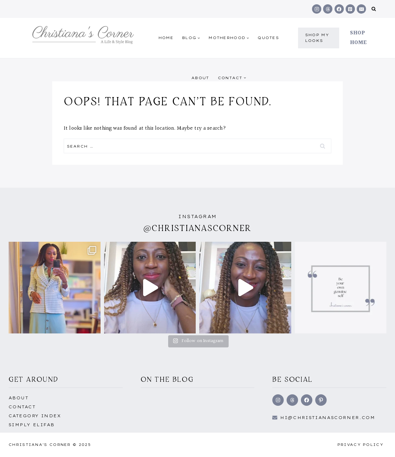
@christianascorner (197, 228)
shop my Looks (317, 38)
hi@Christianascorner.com (327, 417)
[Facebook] (339, 9)
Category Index (35, 415)
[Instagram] (316, 9)
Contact (22, 406)
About (200, 78)
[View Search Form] (374, 9)
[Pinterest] (350, 9)
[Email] (361, 9)
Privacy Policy (360, 444)
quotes (268, 37)
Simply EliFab (32, 424)
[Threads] (327, 9)
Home (166, 37)
